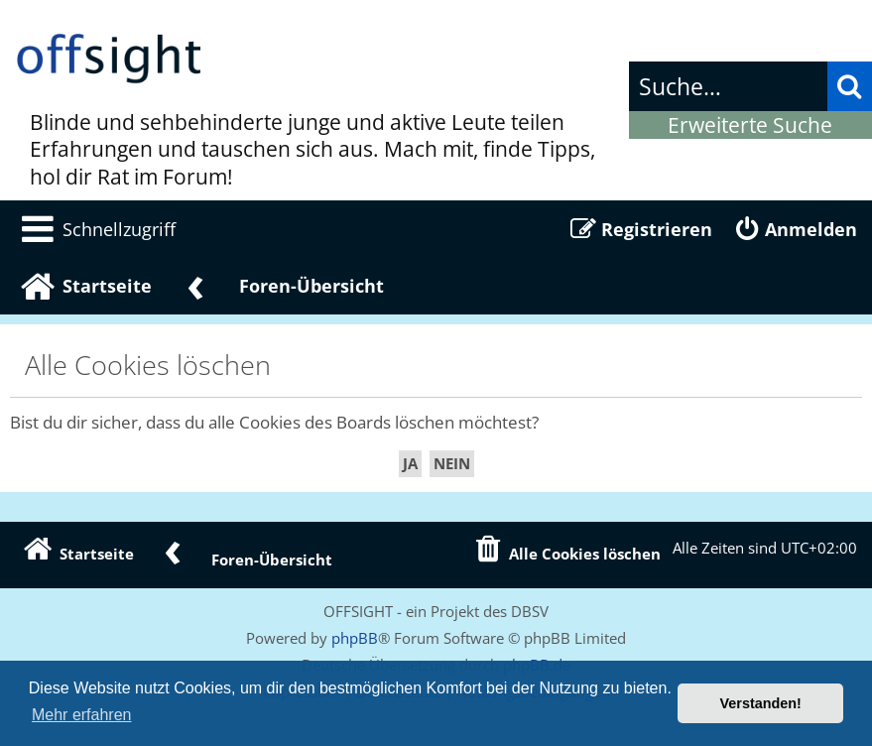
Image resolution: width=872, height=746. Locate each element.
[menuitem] (95, 229)
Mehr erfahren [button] (82, 714)
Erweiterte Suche (750, 125)
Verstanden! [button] (761, 703)
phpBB (354, 638)
